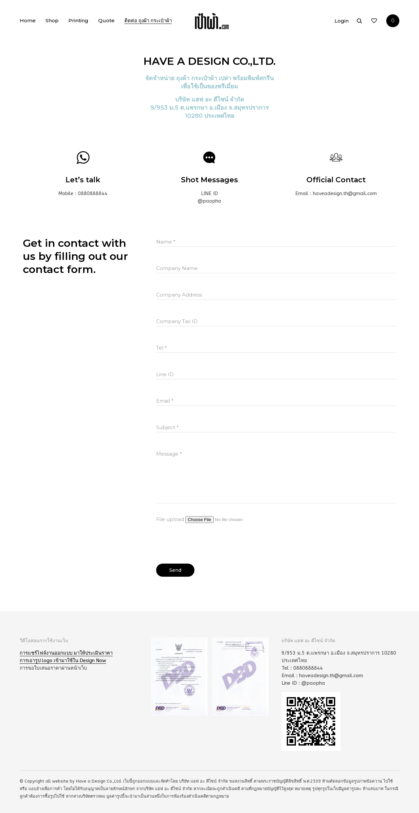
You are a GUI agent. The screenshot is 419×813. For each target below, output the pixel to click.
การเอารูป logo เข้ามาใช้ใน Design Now (64, 660)
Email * (164, 401)
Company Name (177, 268)
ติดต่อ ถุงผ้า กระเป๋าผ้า (148, 21)
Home (28, 21)
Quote (106, 21)
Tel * (161, 348)
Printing (78, 21)
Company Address (179, 295)
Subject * (167, 427)
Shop (52, 21)
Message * (169, 454)
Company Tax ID (177, 321)
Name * (165, 242)
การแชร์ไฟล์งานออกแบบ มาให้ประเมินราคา (67, 653)
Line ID (165, 374)
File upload (212, 519)
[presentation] (206, 541)
